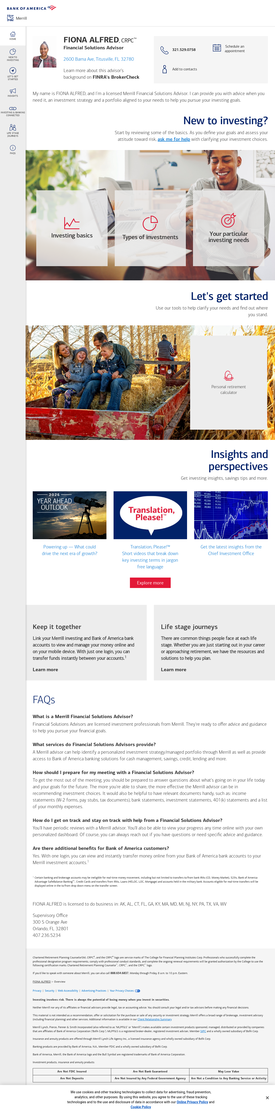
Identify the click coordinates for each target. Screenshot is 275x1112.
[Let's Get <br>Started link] (13, 73)
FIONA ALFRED (42, 981)
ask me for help (174, 139)
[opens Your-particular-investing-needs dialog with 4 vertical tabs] (228, 228)
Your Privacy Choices (122, 990)
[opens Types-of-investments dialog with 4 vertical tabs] (150, 228)
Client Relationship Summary (154, 1019)
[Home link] (13, 36)
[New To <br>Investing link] (13, 55)
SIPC (203, 1031)
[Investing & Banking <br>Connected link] (13, 111)
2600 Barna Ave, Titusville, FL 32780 (99, 59)
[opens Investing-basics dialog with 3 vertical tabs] (72, 228)
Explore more (150, 583)
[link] (228, 382)
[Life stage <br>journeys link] (13, 130)
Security (49, 990)
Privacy (37, 990)
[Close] (267, 1098)
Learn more (45, 670)
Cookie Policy (141, 1107)
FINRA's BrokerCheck (116, 77)
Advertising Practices (94, 990)
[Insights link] (13, 92)
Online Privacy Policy (192, 1102)
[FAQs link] (13, 149)
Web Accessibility (68, 990)
